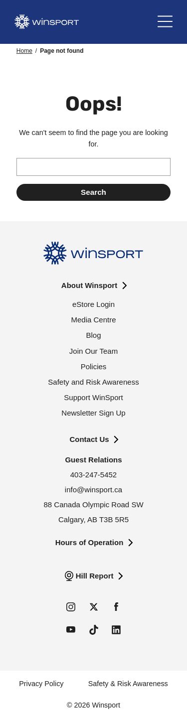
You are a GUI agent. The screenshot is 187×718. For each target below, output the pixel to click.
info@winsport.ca (93, 489)
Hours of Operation (89, 542)
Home (24, 50)
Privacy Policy (41, 684)
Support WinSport (93, 397)
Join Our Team (93, 351)
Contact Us (89, 439)
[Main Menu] (165, 21)
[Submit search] (93, 192)
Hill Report (95, 576)
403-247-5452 (93, 474)
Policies (94, 366)
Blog (93, 335)
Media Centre (93, 319)
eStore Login (93, 304)
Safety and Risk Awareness (93, 382)
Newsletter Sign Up (93, 413)
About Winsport (89, 285)
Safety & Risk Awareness (128, 684)
